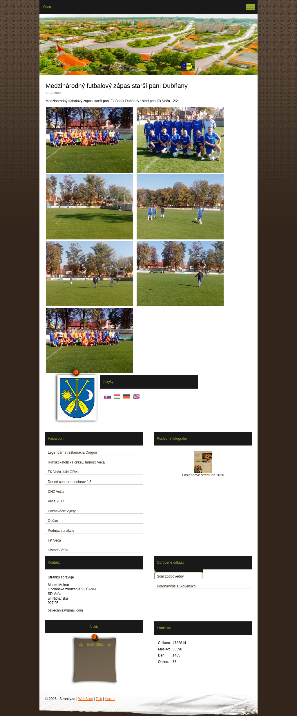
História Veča (58, 550)
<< (81, 644)
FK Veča (54, 540)
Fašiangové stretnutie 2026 (203, 475)
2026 (99, 644)
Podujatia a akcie (61, 531)
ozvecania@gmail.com (65, 610)
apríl (90, 644)
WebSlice (85, 699)
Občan (53, 521)
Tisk (99, 699)
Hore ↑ (110, 699)
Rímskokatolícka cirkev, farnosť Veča (76, 462)
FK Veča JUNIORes (63, 472)
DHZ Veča (56, 492)
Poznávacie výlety (62, 511)
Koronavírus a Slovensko (176, 586)
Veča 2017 (56, 501)
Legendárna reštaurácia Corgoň (72, 452)
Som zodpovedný (170, 576)
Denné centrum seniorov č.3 (69, 482)
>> (109, 644)
